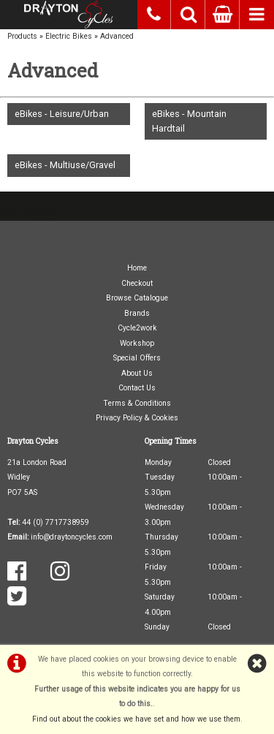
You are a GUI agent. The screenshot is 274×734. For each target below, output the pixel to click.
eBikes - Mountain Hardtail (189, 121)
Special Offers (137, 358)
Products (22, 36)
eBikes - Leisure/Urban (62, 113)
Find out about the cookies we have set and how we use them (136, 719)
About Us (137, 373)
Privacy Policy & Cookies (137, 418)
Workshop (137, 343)
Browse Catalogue (137, 298)
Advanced (117, 36)
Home (137, 268)
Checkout (137, 283)
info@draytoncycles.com (72, 537)
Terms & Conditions (137, 403)
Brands (137, 313)
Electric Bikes (68, 36)
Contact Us (137, 388)
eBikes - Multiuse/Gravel (65, 164)
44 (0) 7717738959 (55, 522)
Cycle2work (137, 328)
